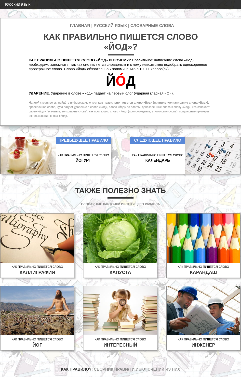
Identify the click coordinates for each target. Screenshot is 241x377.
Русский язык (17, 4)
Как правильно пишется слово (37, 270)
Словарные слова (152, 25)
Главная (80, 25)
